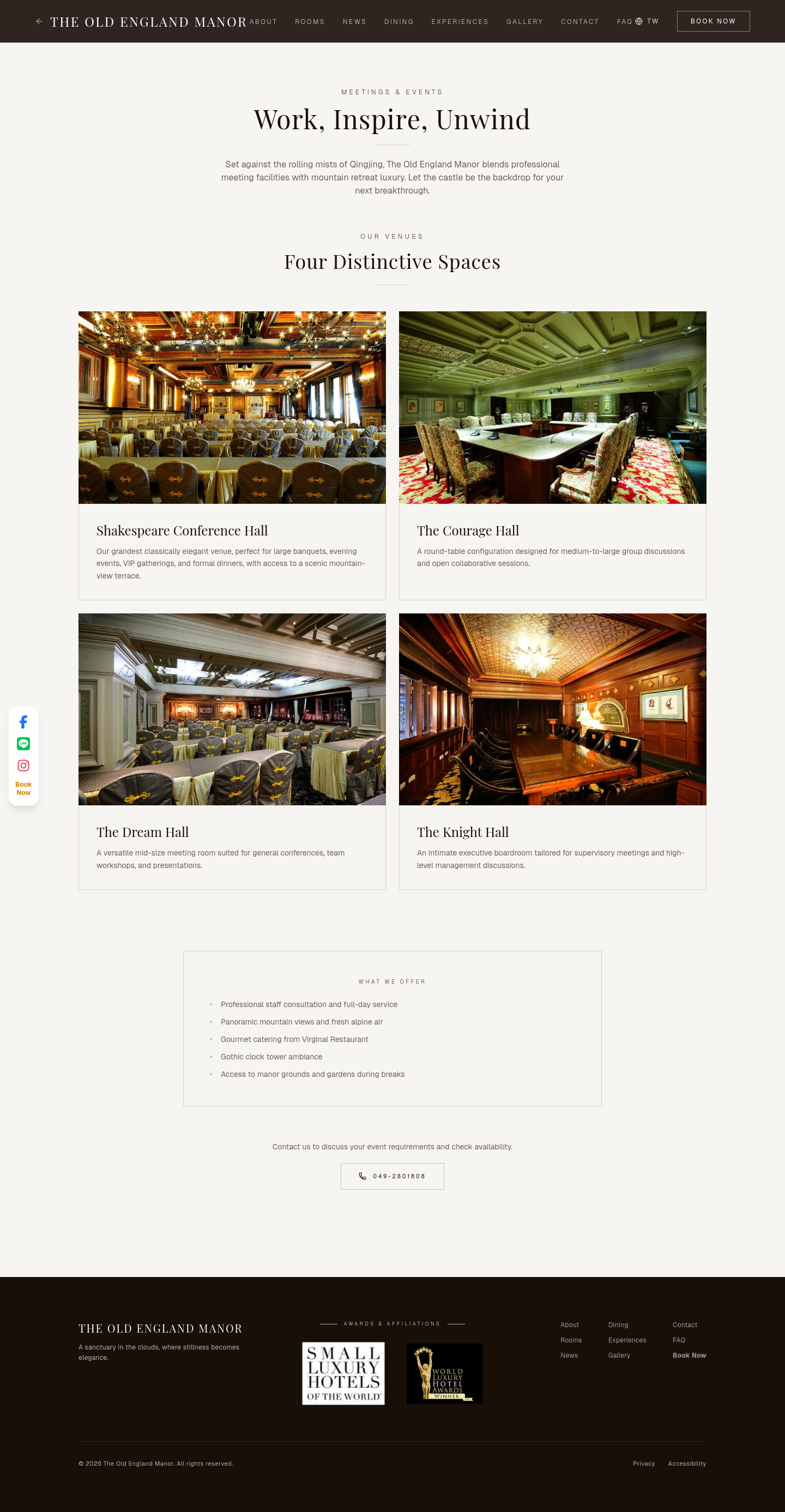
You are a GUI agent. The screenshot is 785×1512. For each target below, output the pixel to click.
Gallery (525, 21)
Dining (399, 21)
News (355, 21)
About (264, 21)
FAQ (625, 21)
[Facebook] (23, 721)
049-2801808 (392, 1176)
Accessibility (687, 1463)
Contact (580, 21)
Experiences (461, 21)
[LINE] (23, 743)
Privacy (644, 1463)
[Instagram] (23, 765)
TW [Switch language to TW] (647, 21)
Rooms (310, 21)
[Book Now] (23, 789)
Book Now (713, 21)
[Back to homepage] (39, 21)
